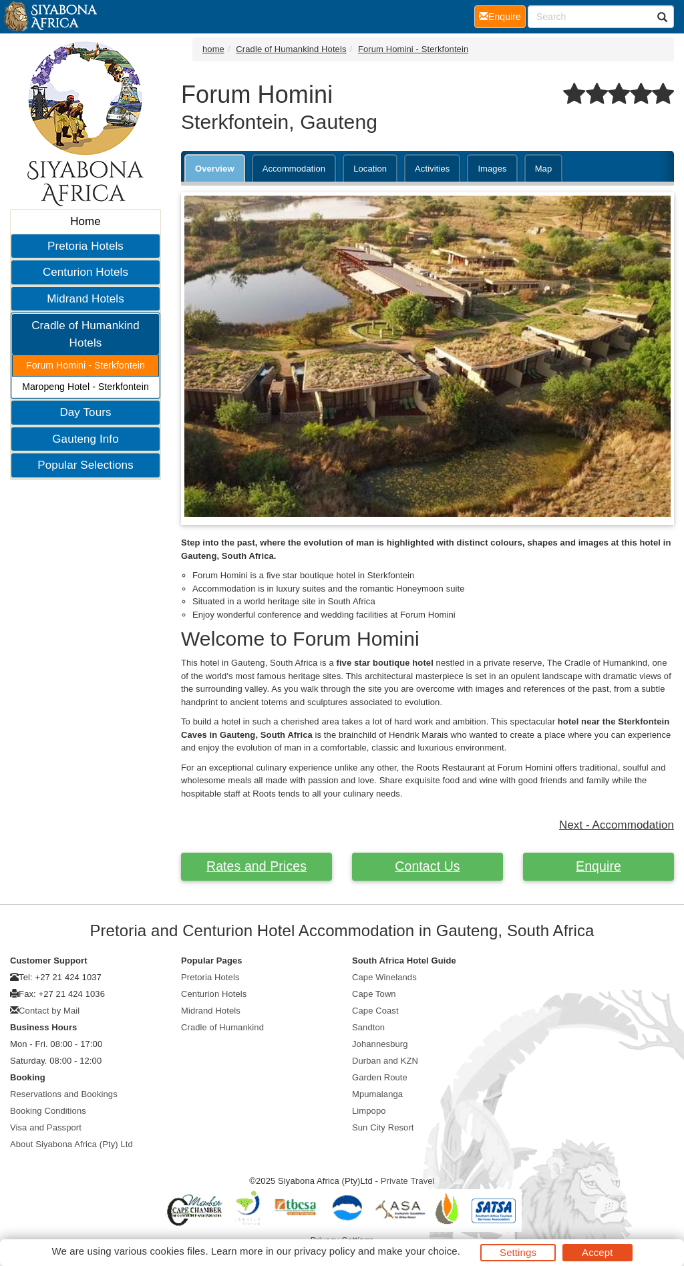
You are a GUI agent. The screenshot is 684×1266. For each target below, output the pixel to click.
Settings (518, 1252)
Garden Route (379, 1077)
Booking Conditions (48, 1111)
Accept (597, 1252)
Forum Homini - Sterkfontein (85, 365)
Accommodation (294, 169)
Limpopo (369, 1111)
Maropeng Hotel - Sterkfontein (85, 386)
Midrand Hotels (85, 298)
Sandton (368, 1027)
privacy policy (324, 1251)
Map (543, 169)
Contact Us (427, 866)
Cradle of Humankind (222, 1027)
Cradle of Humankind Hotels (85, 334)
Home (85, 221)
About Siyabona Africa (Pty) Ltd (71, 1144)
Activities (432, 169)
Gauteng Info (85, 439)
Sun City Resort (383, 1127)
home (213, 49)
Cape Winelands (384, 977)
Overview (214, 169)
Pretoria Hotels (85, 246)
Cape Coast (375, 1011)
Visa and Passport (45, 1127)
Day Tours (85, 412)
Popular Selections (85, 465)
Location (370, 169)
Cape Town (374, 994)
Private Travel (408, 1181)
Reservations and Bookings (64, 1094)
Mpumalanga (377, 1094)
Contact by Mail (49, 1011)
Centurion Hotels (85, 272)
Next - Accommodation (616, 825)
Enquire (598, 866)
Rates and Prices (256, 866)
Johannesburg (380, 1044)
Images (492, 169)
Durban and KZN (385, 1061)
